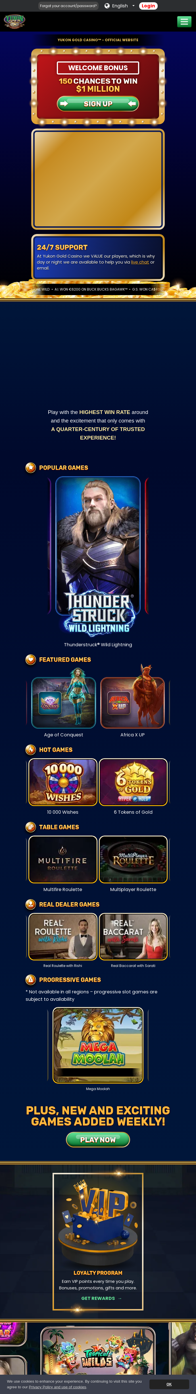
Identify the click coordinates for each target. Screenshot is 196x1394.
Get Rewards (98, 1298)
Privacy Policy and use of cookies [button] (57, 1387)
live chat (140, 262)
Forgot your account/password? (68, 5)
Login (148, 6)
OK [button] (169, 1384)
